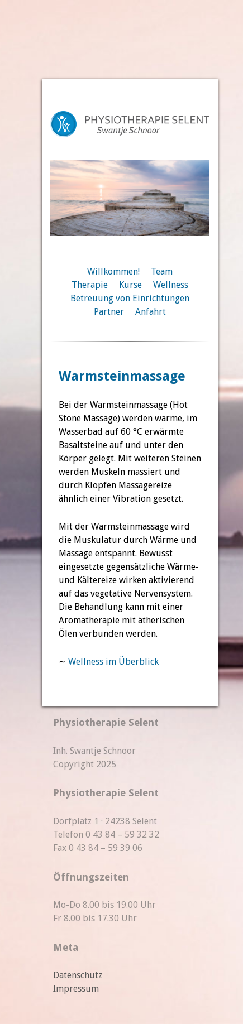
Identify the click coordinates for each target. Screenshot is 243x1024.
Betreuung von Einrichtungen (129, 298)
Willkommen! (113, 271)
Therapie (90, 285)
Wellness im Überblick (113, 661)
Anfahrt (150, 311)
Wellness (170, 285)
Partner (109, 311)
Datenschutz (77, 975)
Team (162, 271)
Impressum (76, 988)
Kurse (130, 285)
